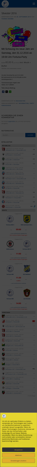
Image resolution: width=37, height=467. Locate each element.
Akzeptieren (18, 450)
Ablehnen (18, 455)
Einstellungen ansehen (18, 461)
